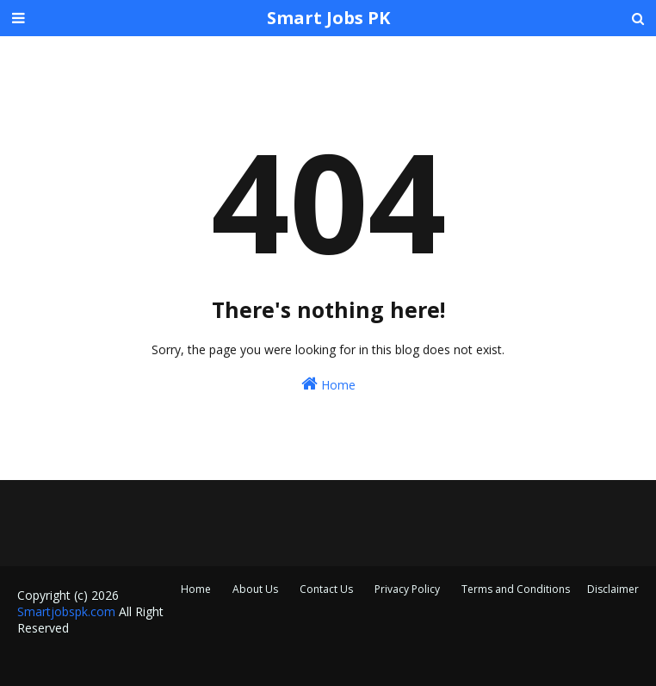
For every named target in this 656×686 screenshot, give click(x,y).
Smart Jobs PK (328, 17)
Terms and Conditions (515, 589)
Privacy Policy (407, 589)
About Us (255, 589)
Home (328, 384)
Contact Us (326, 589)
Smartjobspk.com (66, 611)
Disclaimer (613, 589)
